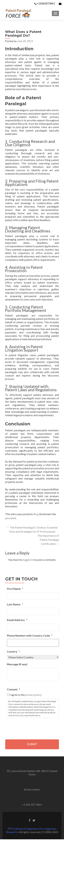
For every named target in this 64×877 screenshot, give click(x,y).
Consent (13, 689)
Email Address (17, 619)
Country (13, 651)
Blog (35, 514)
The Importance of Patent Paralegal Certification (48, 539)
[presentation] (32, 727)
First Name (15, 588)
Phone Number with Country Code (29, 635)
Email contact (32, 789)
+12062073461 (46, 3)
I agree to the (26, 694)
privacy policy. (33, 694)
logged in (28, 559)
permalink (10, 518)
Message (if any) (17, 664)
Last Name (15, 604)
